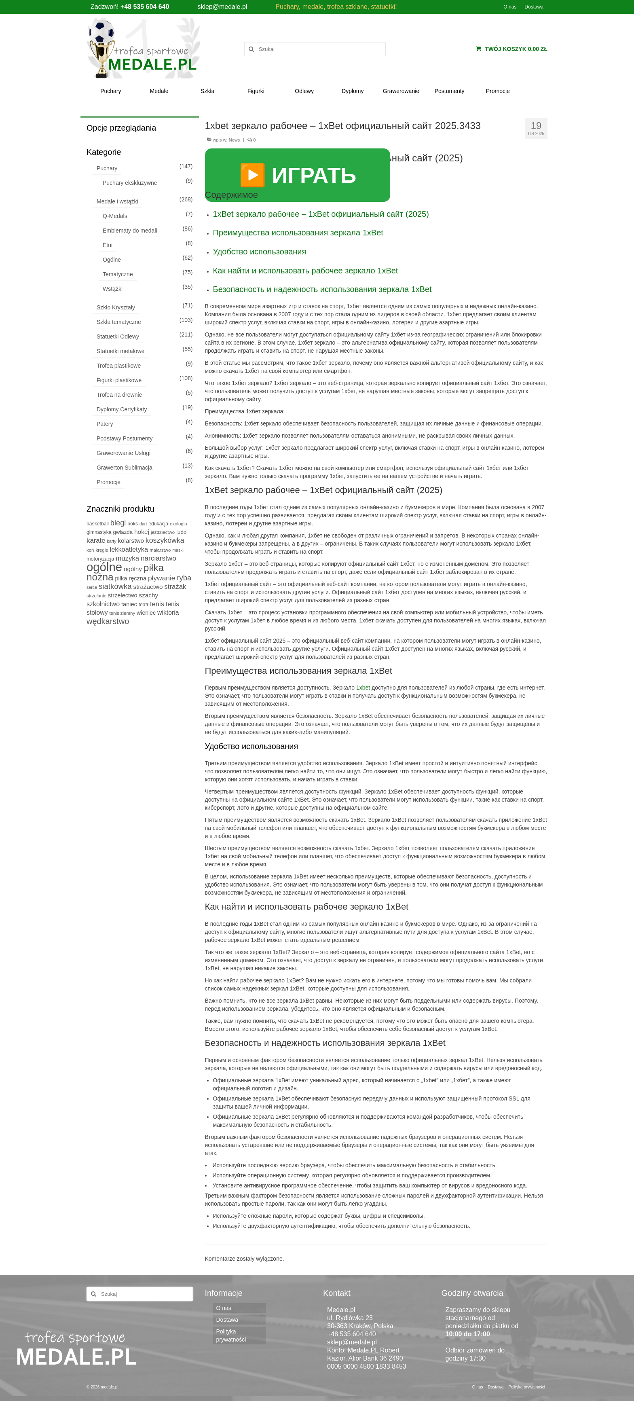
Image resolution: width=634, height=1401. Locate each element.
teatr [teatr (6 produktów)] (143, 604)
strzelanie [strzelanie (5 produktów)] (96, 595)
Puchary (107, 168)
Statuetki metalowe (120, 351)
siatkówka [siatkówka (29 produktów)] (115, 586)
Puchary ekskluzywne (130, 183)
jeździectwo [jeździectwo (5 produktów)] (163, 532)
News (234, 140)
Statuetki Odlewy (118, 336)
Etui (107, 245)
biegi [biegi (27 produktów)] (118, 522)
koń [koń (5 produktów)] (90, 550)
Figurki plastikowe (119, 380)
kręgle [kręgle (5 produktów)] (101, 550)
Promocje (108, 482)
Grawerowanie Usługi (123, 453)
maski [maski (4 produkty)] (178, 550)
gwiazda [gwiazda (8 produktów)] (123, 532)
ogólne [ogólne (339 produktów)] (104, 567)
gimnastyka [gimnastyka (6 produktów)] (99, 532)
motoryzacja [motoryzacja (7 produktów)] (100, 559)
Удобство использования (259, 251)
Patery (105, 424)
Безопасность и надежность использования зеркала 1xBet (322, 289)
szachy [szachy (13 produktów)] (148, 595)
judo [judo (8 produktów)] (181, 532)
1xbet (363, 687)
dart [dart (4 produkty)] (143, 523)
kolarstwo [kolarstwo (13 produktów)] (131, 540)
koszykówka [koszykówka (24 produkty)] (165, 540)
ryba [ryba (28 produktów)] (184, 578)
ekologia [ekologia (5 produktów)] (178, 523)
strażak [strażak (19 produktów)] (175, 586)
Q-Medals (115, 216)
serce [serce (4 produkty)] (92, 587)
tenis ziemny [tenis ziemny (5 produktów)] (122, 613)
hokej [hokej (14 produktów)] (141, 531)
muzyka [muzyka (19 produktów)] (127, 558)
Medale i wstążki (117, 201)
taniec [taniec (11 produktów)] (129, 604)
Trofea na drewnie (119, 395)
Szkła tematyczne (119, 322)
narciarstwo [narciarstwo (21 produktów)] (158, 558)
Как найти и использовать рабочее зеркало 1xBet (305, 270)
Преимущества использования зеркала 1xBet (298, 232)
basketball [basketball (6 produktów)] (98, 524)
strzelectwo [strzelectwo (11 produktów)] (122, 595)
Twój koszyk (511, 49)
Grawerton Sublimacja (124, 467)
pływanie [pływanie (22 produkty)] (161, 578)
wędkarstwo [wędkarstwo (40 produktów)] (108, 621)
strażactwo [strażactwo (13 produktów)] (148, 586)
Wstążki (113, 289)
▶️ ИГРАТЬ (298, 175)
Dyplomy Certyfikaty (122, 409)
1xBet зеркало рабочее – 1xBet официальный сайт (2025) (321, 214)
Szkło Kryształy (116, 307)
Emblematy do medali (130, 230)
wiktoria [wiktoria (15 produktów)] (168, 612)
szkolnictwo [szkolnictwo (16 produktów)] (103, 603)
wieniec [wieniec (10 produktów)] (146, 612)
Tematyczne (118, 274)
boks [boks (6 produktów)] (132, 524)
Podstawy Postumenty (125, 438)
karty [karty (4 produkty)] (111, 541)
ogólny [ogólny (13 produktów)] (133, 568)
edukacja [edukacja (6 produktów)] (158, 524)
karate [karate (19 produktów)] (96, 540)
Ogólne (112, 259)
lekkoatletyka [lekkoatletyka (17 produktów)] (129, 549)
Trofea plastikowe (119, 365)
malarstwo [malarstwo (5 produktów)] (160, 550)
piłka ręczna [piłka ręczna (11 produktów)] (130, 578)
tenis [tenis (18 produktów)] (157, 604)
